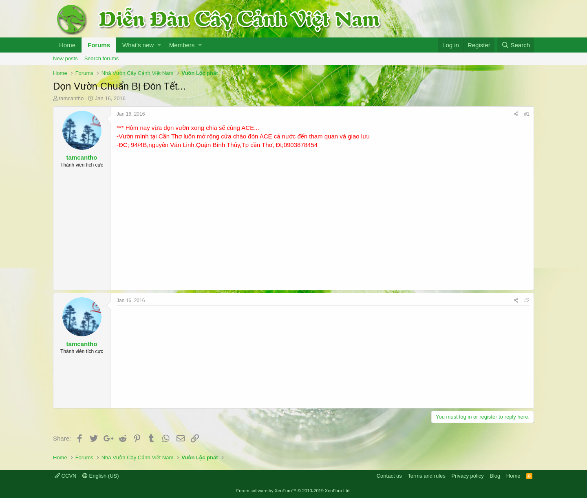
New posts (65, 58)
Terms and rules (426, 476)
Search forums (101, 58)
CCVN (65, 476)
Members (182, 45)
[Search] (515, 45)
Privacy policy (467, 476)
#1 (527, 114)
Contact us (389, 476)
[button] (159, 45)
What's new (138, 45)
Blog (495, 476)
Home (67, 45)
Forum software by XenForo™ (293, 490)
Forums (99, 45)
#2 (527, 300)
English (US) (100, 476)
